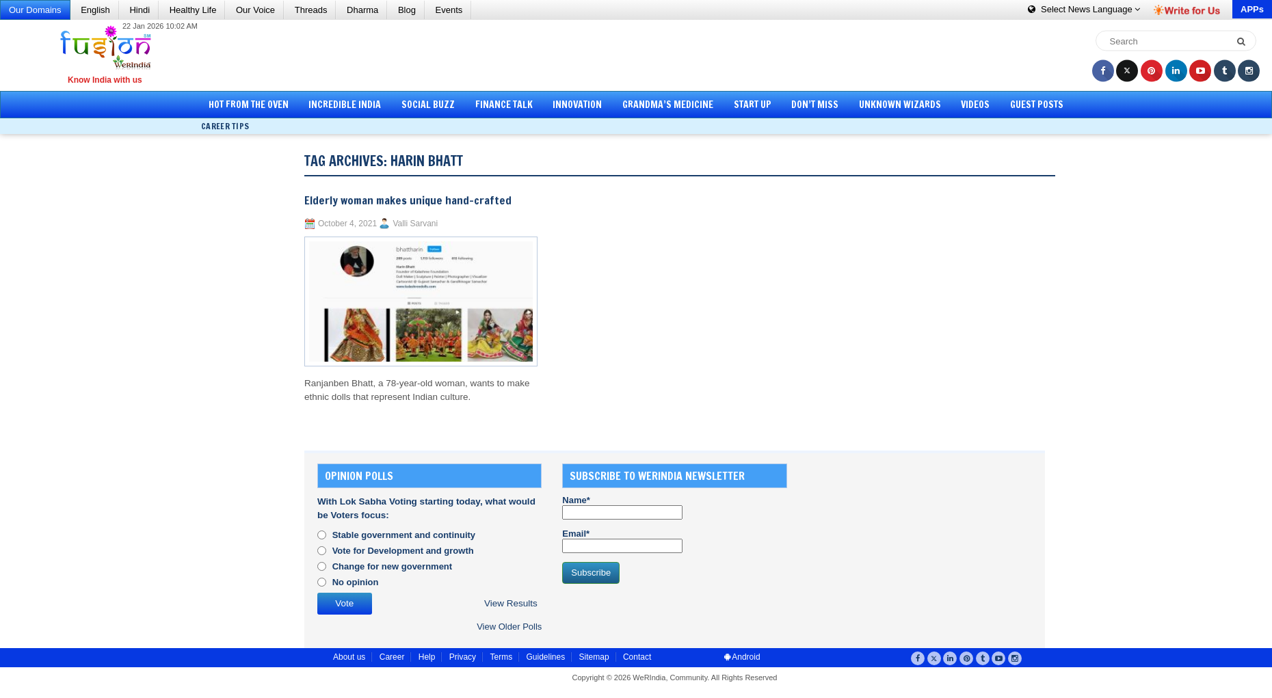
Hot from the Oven (249, 104)
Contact (637, 657)
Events (449, 10)
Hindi (139, 10)
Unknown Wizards (900, 104)
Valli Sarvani (415, 223)
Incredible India (344, 104)
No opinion (355, 582)
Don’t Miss (814, 104)
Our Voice (255, 10)
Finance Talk (504, 104)
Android (742, 657)
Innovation (577, 104)
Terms (501, 657)
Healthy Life (193, 10)
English (95, 10)
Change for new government (392, 566)
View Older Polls (509, 626)
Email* (622, 540)
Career (392, 657)
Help (427, 657)
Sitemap (594, 657)
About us (349, 657)
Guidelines (545, 657)
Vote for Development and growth (403, 551)
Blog (407, 10)
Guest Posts (1036, 104)
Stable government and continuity (403, 535)
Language (1084, 9)
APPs (1252, 9)
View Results (511, 603)
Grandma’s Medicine (667, 104)
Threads (311, 10)
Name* (622, 507)
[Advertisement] (641, 54)
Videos (975, 104)
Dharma (362, 10)
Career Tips (225, 126)
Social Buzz (428, 104)
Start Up (752, 104)
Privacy (462, 657)
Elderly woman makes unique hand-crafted (408, 200)
